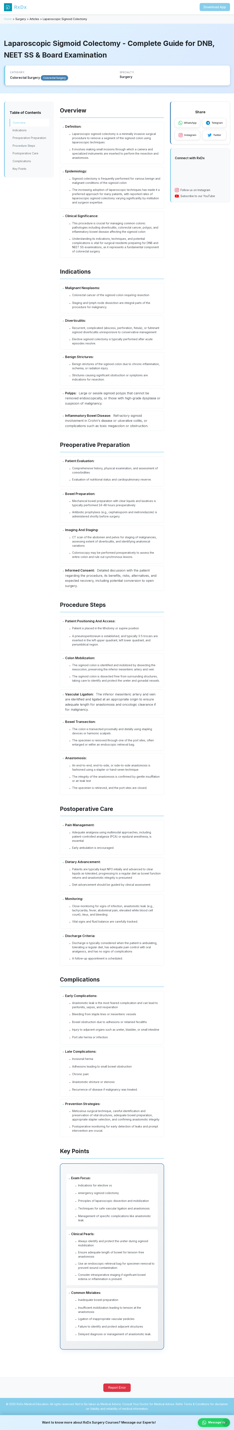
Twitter (216, 136)
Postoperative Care (25, 153)
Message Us (213, 1422)
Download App (215, 7)
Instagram (188, 136)
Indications (20, 130)
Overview (19, 122)
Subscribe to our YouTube (195, 197)
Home (8, 19)
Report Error (117, 1402)
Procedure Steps (24, 145)
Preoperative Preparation (29, 138)
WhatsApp (188, 123)
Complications (22, 161)
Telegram (215, 123)
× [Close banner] (226, 1422)
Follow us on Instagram (192, 191)
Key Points (19, 168)
